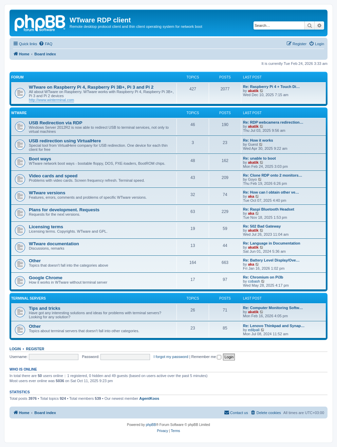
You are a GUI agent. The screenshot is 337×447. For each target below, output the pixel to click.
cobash (254, 281)
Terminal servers (28, 298)
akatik (253, 91)
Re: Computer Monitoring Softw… (273, 308)
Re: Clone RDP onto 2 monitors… (272, 175)
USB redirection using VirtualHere (65, 140)
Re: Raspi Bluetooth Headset (268, 209)
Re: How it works (258, 140)
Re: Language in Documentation (271, 243)
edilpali (254, 330)
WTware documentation (54, 243)
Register (35, 349)
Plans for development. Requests (64, 209)
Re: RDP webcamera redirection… (273, 122)
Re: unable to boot (259, 158)
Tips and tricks (44, 308)
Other (35, 260)
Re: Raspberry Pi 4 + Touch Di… (271, 87)
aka (251, 196)
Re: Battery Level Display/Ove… (271, 260)
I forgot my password (171, 357)
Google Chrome (45, 277)
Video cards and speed (53, 175)
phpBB (151, 425)
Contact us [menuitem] (236, 412)
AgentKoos (149, 398)
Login (15, 349)
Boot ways (40, 158)
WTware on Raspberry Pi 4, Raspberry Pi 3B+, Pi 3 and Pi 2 (91, 87)
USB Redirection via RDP (55, 122)
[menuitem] (45, 44)
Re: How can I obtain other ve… (271, 192)
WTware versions (47, 192)
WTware (19, 113)
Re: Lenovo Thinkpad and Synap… (274, 326)
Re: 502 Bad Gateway (262, 226)
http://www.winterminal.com (51, 100)
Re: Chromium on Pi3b (263, 277)
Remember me (206, 357)
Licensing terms (46, 226)
